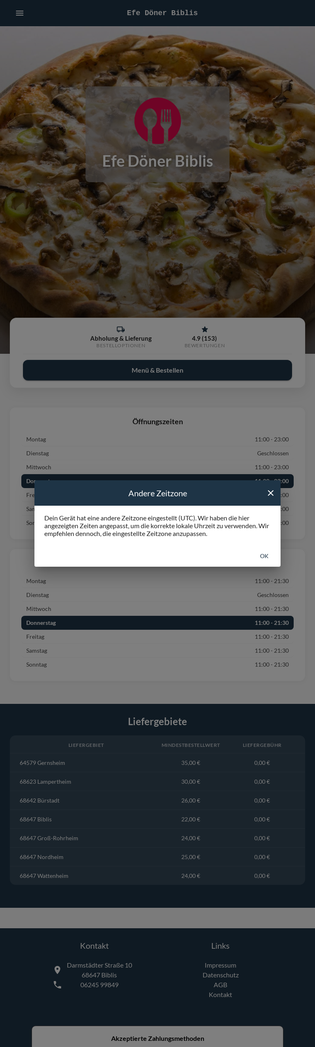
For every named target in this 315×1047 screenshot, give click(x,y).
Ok (264, 555)
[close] (271, 493)
